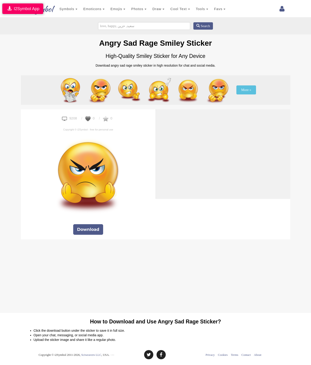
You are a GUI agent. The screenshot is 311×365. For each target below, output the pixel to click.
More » (246, 90)
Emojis (111, 9)
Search (203, 26)
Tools (195, 9)
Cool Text (173, 9)
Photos (132, 9)
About (258, 355)
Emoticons (87, 9)
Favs (213, 9)
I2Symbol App (22, 8)
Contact (246, 355)
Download (88, 229)
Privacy (210, 355)
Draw (151, 9)
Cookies (223, 355)
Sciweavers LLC (91, 355)
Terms (234, 355)
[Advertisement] (223, 141)
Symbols (62, 9)
